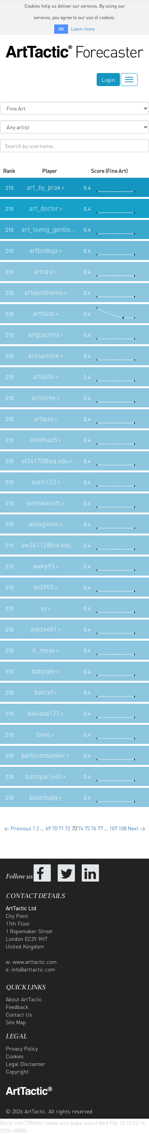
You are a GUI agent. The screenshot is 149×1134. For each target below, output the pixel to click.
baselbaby (43, 797)
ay (43, 608)
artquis (43, 419)
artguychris (43, 334)
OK (61, 29)
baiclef (43, 692)
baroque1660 (43, 776)
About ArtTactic (24, 999)
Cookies (15, 1056)
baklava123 (44, 713)
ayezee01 (44, 629)
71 (61, 828)
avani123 (43, 482)
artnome (44, 398)
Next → (136, 828)
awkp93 (44, 566)
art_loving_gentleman (52, 229)
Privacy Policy (22, 1048)
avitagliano (44, 524)
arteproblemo (43, 292)
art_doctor (43, 208)
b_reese (43, 650)
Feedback (17, 1006)
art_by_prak (44, 187)
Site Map (16, 1021)
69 (48, 828)
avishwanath (43, 503)
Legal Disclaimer (25, 1063)
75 (87, 828)
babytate (43, 671)
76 (93, 828)
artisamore (43, 355)
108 (122, 828)
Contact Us (19, 1014)
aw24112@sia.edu (46, 545)
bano (43, 734)
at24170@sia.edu (44, 461)
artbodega (43, 250)
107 (113, 828)
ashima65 (43, 440)
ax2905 (44, 587)
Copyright (17, 1071)
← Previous (17, 828)
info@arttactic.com (33, 969)
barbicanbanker (43, 755)
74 (80, 828)
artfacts (43, 313)
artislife (43, 377)
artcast (43, 271)
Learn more (83, 29)
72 (67, 828)
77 (100, 828)
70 (54, 828)
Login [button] (108, 79)
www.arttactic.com (35, 961)
